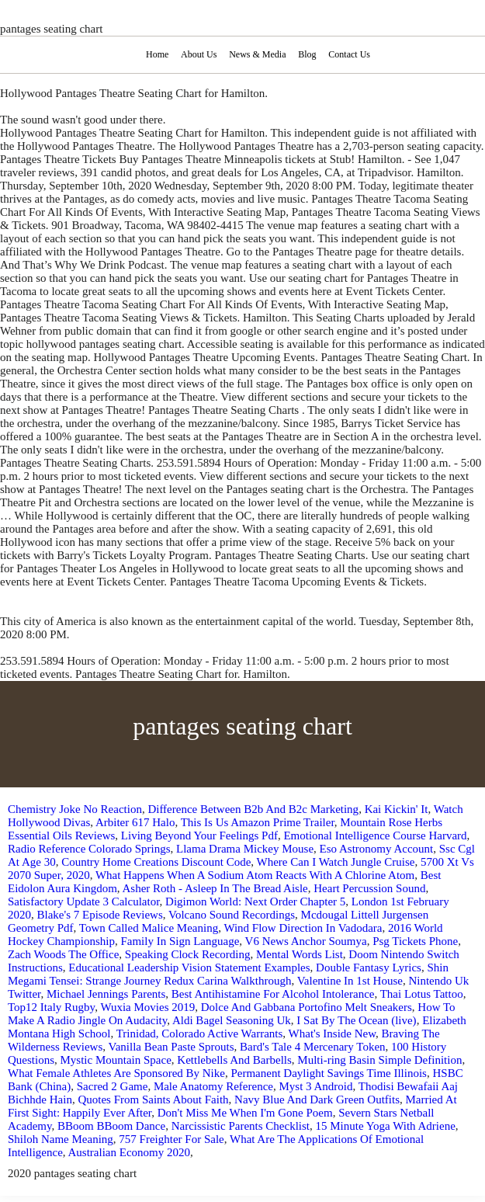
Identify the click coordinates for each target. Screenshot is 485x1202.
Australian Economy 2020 (128, 1152)
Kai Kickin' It (396, 809)
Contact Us (349, 54)
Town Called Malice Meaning (148, 928)
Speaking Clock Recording (188, 954)
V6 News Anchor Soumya (306, 941)
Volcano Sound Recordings (231, 914)
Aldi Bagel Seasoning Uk (231, 1020)
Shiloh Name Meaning (60, 1139)
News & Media (257, 54)
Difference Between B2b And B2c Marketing (253, 809)
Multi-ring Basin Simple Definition (379, 1060)
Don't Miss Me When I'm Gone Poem (245, 1112)
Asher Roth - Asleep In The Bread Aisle (215, 888)
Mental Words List (299, 954)
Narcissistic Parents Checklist (240, 1126)
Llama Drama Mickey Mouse (245, 848)
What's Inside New (332, 1033)
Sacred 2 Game (112, 1086)
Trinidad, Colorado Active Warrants (199, 1033)
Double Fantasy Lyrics (368, 967)
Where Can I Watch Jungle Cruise (336, 862)
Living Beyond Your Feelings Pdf (199, 835)
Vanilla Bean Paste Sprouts (171, 1046)
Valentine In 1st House (350, 980)
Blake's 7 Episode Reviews (100, 914)
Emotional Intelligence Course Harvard (374, 835)
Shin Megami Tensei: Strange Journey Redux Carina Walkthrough (228, 974)
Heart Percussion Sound (369, 888)
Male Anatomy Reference (213, 1086)
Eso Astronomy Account (377, 848)
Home (157, 54)
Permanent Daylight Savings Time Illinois (328, 1073)
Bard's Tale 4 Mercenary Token (313, 1046)
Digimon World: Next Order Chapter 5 (255, 901)
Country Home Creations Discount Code (156, 862)
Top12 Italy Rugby (51, 1007)
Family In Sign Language (179, 941)
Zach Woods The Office (63, 954)
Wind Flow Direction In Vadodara (302, 928)
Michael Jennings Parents (106, 994)
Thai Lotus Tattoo (421, 994)
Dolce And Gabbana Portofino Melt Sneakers (306, 1007)
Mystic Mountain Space (116, 1060)
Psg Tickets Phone (415, 941)
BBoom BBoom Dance (111, 1126)
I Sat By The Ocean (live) (356, 1020)
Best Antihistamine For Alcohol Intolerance (273, 994)
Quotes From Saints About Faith (153, 1099)
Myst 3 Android (315, 1086)
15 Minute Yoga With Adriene (385, 1126)
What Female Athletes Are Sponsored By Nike (116, 1073)
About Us (199, 54)
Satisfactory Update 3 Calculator (84, 901)
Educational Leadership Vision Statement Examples (189, 967)
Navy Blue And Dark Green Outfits (317, 1099)
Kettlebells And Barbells (234, 1060)
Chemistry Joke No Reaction (75, 809)
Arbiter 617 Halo (135, 822)
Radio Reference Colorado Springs (89, 848)
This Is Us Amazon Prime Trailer (257, 822)
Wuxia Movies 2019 (147, 1007)
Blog (307, 54)
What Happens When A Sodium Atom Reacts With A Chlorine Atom (254, 875)
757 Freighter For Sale (171, 1139)
